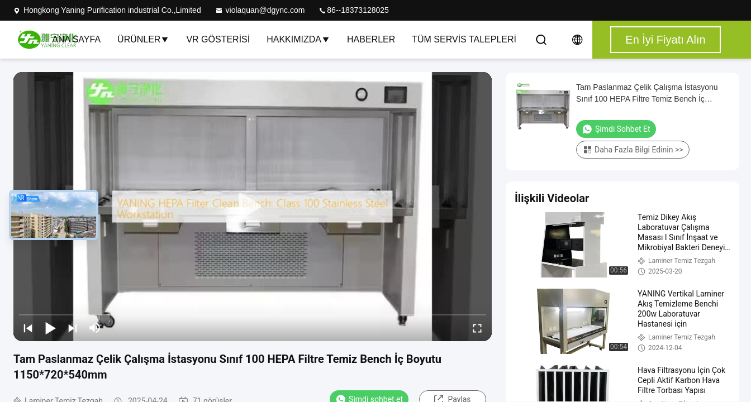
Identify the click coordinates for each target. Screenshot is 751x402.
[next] (72, 327)
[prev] (28, 327)
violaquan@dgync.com (260, 10)
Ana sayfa (76, 39)
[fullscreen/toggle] (477, 327)
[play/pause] (50, 327)
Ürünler (143, 39)
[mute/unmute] (95, 327)
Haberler (371, 39)
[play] (253, 207)
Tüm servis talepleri (464, 39)
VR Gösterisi (218, 39)
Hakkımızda (298, 39)
